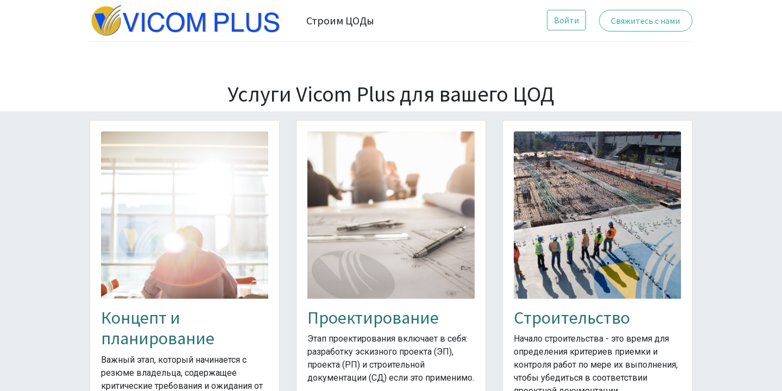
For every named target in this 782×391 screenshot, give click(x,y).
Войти (566, 20)
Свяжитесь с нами (645, 20)
